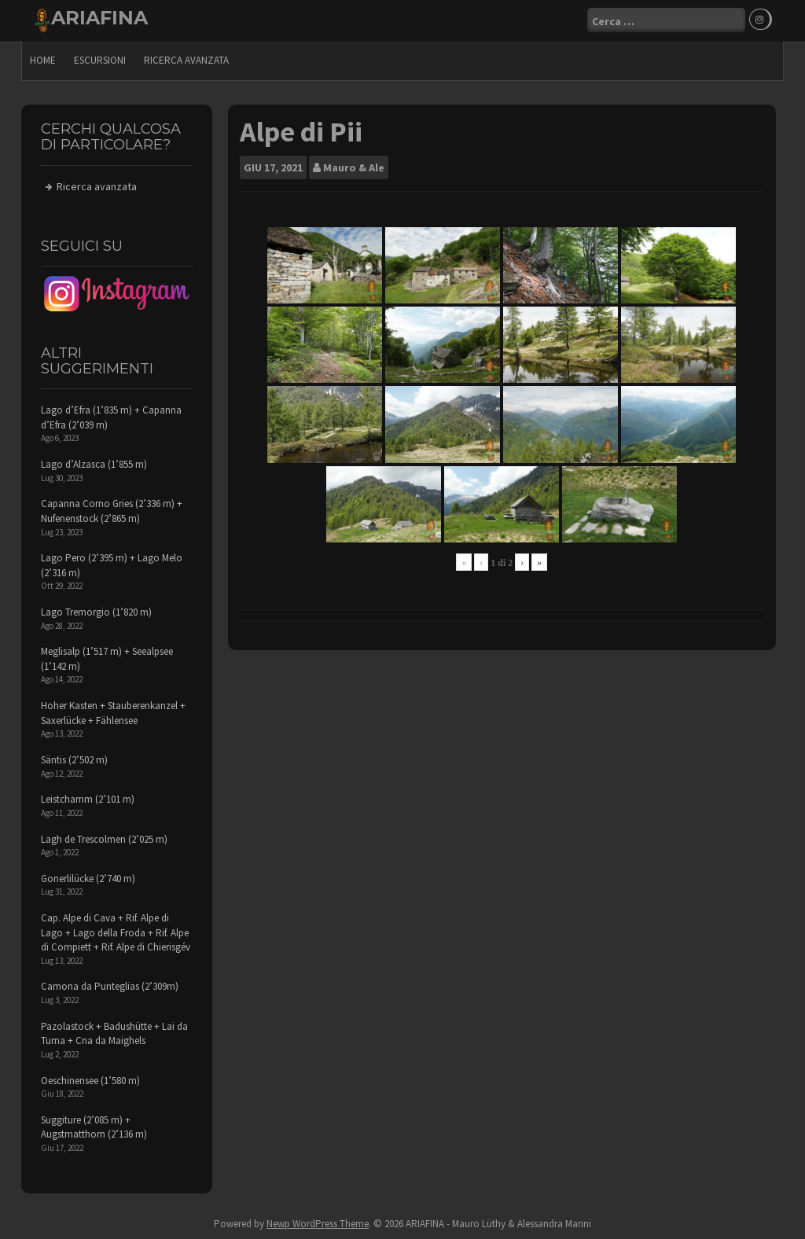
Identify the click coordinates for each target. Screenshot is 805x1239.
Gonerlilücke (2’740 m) (88, 877)
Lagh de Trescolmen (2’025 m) (104, 838)
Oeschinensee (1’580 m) (90, 1079)
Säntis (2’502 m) (74, 759)
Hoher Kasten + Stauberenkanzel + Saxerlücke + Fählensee (113, 713)
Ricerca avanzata (186, 59)
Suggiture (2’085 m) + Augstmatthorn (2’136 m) (94, 1126)
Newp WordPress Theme (317, 1223)
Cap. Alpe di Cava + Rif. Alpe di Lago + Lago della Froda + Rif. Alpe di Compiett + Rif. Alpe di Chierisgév (115, 932)
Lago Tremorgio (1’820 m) (96, 612)
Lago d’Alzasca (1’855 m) (94, 464)
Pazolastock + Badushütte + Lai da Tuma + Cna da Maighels (114, 1033)
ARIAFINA (99, 17)
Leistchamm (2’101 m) (87, 799)
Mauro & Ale (353, 167)
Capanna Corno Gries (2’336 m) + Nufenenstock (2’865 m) (111, 511)
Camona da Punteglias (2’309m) (109, 986)
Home (43, 59)
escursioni (100, 59)
